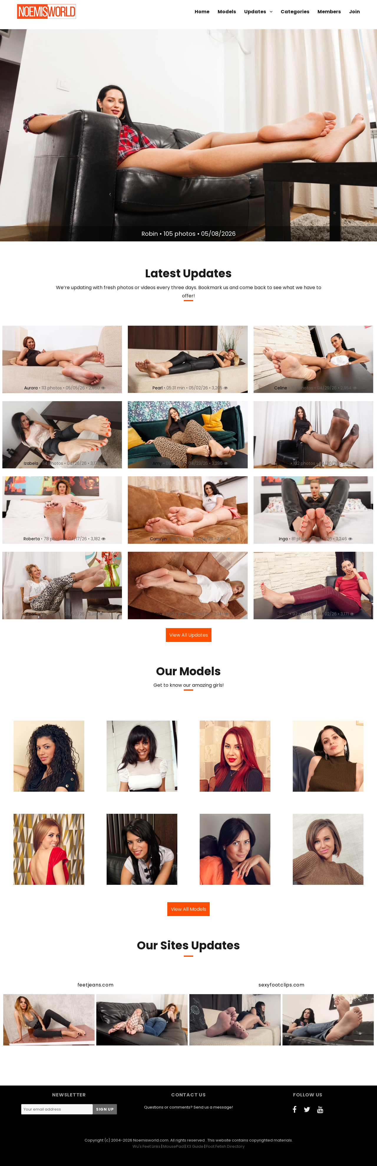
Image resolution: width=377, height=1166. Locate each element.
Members (329, 11)
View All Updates (188, 635)
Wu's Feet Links (147, 1146)
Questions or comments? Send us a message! (188, 1107)
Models (227, 11)
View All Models (188, 909)
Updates (255, 11)
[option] (188, 135)
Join (354, 11)
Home (202, 11)
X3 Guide (195, 1146)
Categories (295, 11)
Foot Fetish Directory (225, 1146)
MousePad (173, 1146)
